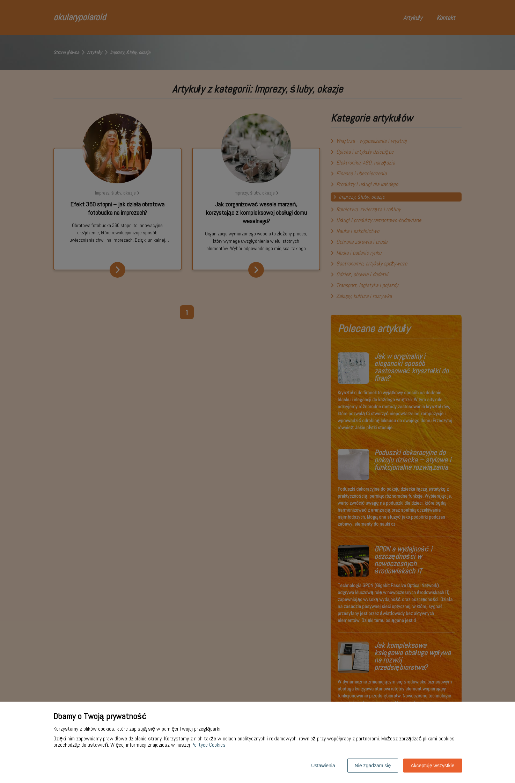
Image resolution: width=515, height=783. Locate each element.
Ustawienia (323, 765)
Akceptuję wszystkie (432, 765)
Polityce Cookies (208, 744)
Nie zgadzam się (373, 765)
